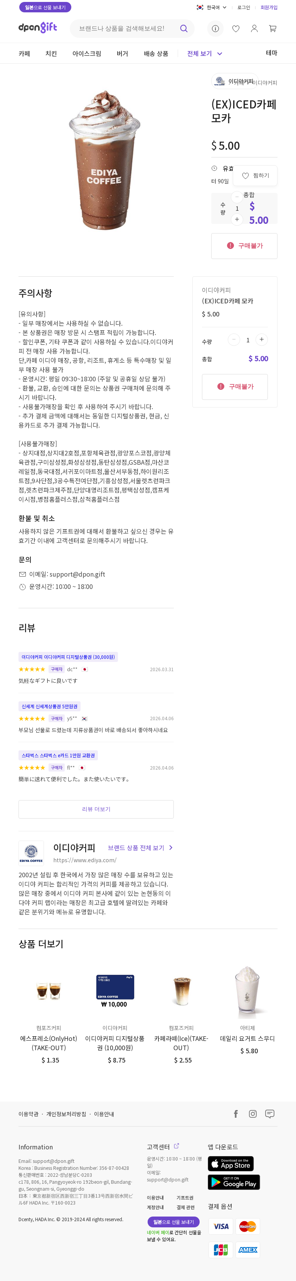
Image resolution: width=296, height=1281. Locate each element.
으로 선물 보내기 (45, 7)
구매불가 (244, 245)
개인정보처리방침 (66, 1114)
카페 (239, 82)
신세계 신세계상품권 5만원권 (49, 706)
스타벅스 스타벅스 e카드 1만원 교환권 (58, 755)
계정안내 (155, 1207)
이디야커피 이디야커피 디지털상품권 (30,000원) (68, 656)
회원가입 (269, 7)
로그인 (243, 7)
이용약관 (28, 1114)
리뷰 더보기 (96, 809)
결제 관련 (186, 1207)
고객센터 (163, 1146)
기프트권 (185, 1197)
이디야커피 (265, 82)
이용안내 (104, 1114)
